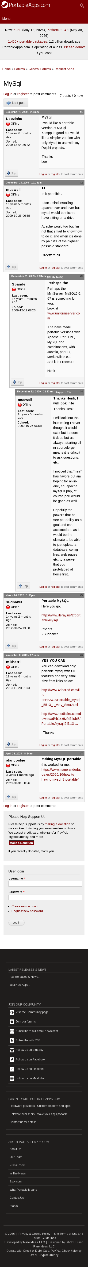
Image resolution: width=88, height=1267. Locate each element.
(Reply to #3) (62, 392)
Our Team (16, 1157)
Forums (19, 69)
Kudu (17, 30)
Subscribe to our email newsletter (34, 1031)
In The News (18, 1173)
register (23, 94)
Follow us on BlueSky (26, 1050)
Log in (8, 94)
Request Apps (64, 69)
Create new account (24, 906)
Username (16, 878)
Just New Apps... (20, 984)
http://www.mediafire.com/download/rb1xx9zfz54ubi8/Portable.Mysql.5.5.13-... (61, 718)
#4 (81, 391)
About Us (15, 1149)
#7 (81, 753)
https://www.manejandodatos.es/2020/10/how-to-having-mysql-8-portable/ (61, 774)
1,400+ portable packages (27, 41)
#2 (81, 182)
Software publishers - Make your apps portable (39, 1114)
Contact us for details (23, 1122)
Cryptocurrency (48, 1255)
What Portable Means (23, 1189)
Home (6, 69)
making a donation (57, 824)
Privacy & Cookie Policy (34, 1233)
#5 (81, 595)
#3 (81, 276)
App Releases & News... (25, 976)
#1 (81, 111)
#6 (81, 655)
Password (16, 892)
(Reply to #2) (55, 277)
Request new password (27, 911)
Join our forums (23, 1021)
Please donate (75, 47)
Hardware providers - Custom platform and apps (40, 1106)
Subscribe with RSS (25, 1040)
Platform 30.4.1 (58, 30)
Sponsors (16, 1181)
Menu (6, 18)
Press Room (18, 1165)
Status (14, 1206)
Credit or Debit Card (36, 1250)
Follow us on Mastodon (27, 1078)
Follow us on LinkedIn (27, 1069)
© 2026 (10, 1233)
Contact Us (17, 1197)
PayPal (55, 1250)
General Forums (40, 69)
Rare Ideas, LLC (34, 1242)
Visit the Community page (29, 1012)
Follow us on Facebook (27, 1059)
